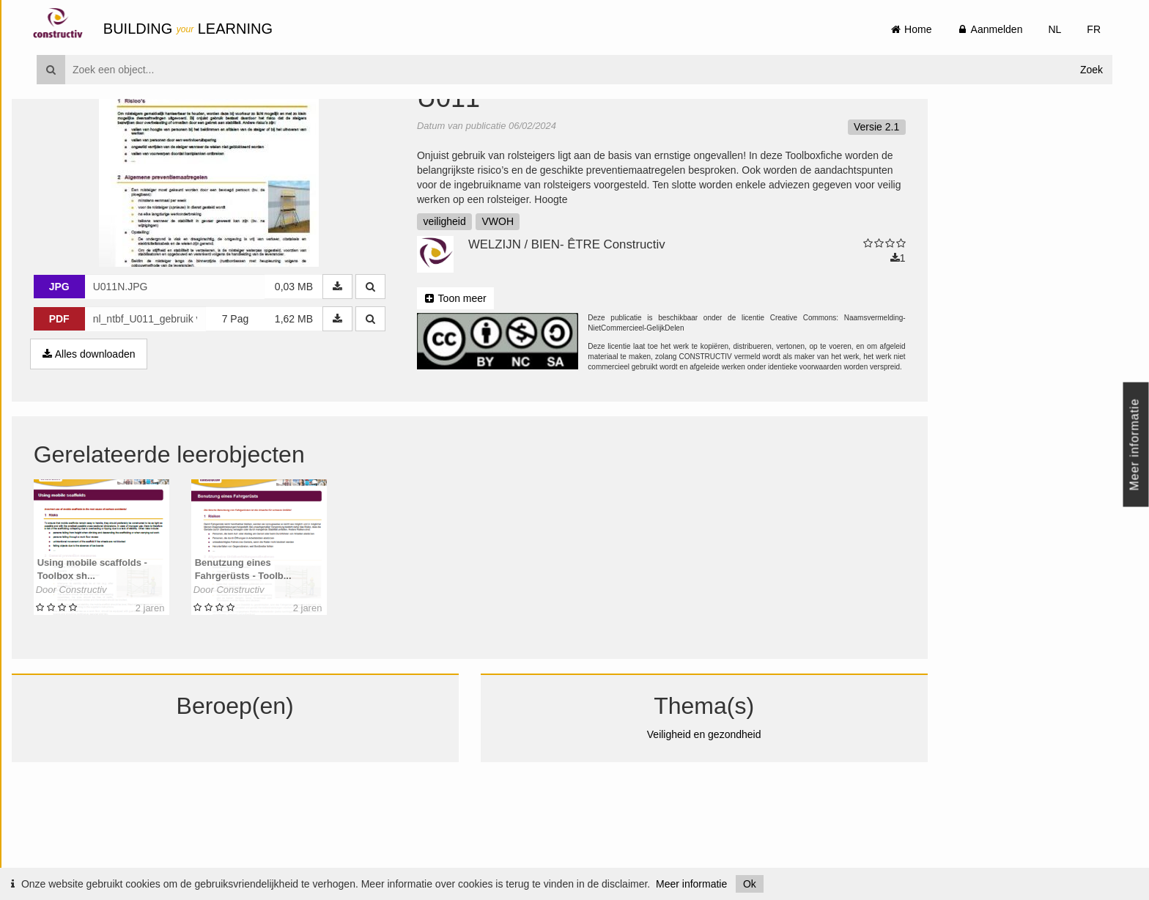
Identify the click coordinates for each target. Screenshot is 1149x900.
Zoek (1091, 69)
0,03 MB (319, 373)
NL (1054, 29)
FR (1094, 29)
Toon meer (480, 385)
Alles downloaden (113, 440)
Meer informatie (691, 884)
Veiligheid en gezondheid (729, 821)
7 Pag (260, 405)
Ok (749, 884)
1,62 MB (319, 405)
